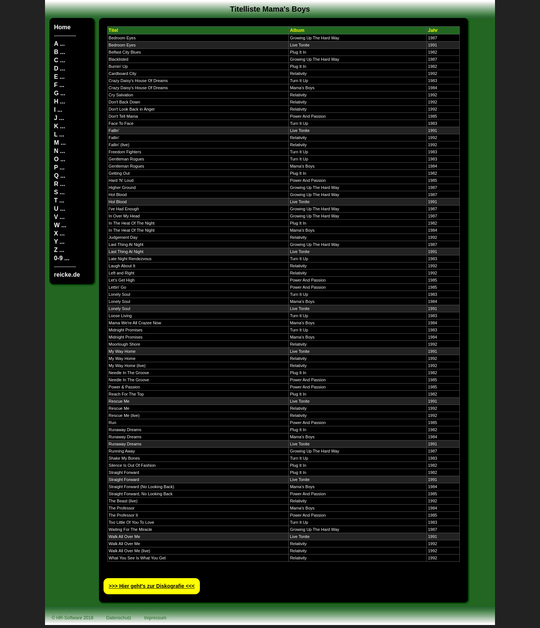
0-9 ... (61, 258)
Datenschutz (118, 618)
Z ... (59, 250)
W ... (60, 225)
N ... (59, 151)
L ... (59, 134)
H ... (59, 101)
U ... (59, 208)
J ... (59, 118)
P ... (59, 167)
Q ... (59, 175)
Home (62, 27)
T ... (59, 200)
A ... (59, 43)
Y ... (59, 241)
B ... (59, 52)
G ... (59, 93)
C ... (59, 60)
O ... (59, 159)
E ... (59, 76)
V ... (59, 217)
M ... (60, 142)
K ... (59, 126)
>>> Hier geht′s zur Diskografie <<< (152, 586)
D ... (59, 68)
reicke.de (67, 274)
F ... (59, 85)
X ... (59, 233)
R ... (59, 184)
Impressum (155, 618)
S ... (59, 192)
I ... (58, 109)
